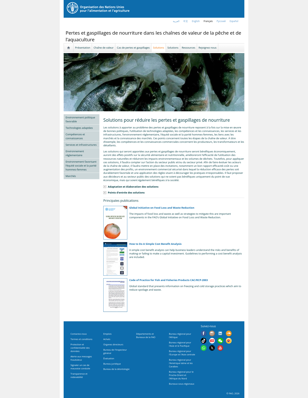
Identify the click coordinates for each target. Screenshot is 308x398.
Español (234, 21)
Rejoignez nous (207, 47)
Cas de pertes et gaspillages (133, 47)
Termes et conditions (81, 339)
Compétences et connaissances (75, 136)
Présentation (82, 47)
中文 (185, 21)
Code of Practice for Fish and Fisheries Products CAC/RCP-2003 (168, 280)
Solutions (158, 47)
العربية (176, 21)
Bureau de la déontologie (116, 369)
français (208, 21)
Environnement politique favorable (80, 119)
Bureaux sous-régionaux (181, 383)
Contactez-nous (79, 333)
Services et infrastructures (81, 144)
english (196, 21)
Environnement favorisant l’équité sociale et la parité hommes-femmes (81, 165)
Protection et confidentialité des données (80, 348)
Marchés (71, 176)
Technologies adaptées (79, 128)
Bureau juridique (112, 363)
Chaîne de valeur (104, 47)
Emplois (107, 333)
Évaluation (108, 358)
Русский (221, 21)
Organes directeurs (113, 344)
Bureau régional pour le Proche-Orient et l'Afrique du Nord (181, 375)
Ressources (188, 47)
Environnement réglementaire (75, 153)
